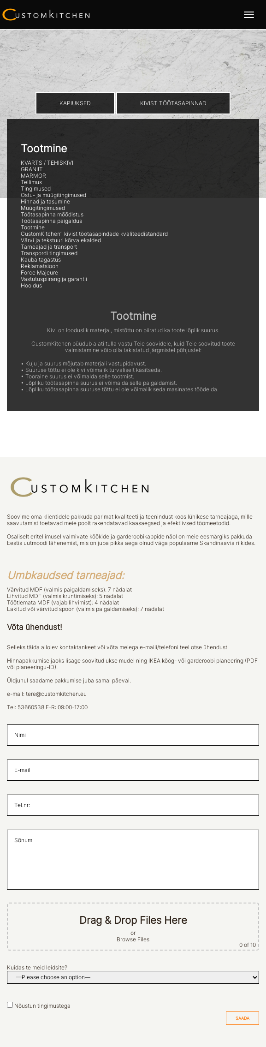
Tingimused (36, 188)
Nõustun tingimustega (42, 1006)
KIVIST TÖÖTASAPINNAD (173, 103)
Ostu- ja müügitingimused (53, 195)
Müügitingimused (43, 208)
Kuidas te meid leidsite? (37, 967)
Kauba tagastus (41, 260)
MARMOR (33, 176)
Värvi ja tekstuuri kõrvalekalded (61, 240)
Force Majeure (39, 272)
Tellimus (31, 182)
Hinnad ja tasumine (45, 201)
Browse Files (133, 939)
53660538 (31, 707)
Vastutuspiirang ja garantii (54, 279)
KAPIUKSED (75, 103)
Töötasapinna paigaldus (51, 221)
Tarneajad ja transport (49, 247)
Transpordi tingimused (49, 253)
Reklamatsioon (40, 266)
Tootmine (33, 227)
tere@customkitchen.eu (56, 694)
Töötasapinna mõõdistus (52, 214)
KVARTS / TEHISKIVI (47, 163)
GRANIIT (32, 169)
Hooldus (31, 285)
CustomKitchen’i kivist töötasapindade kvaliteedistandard (94, 234)
